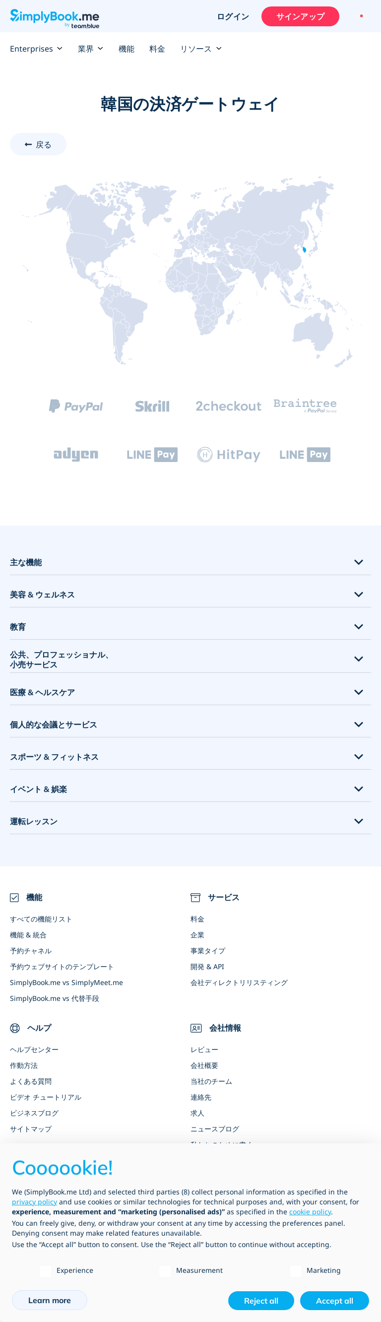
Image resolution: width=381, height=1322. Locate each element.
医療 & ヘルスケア (42, 692)
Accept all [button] (334, 1301)
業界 (91, 48)
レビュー (204, 1049)
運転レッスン (34, 821)
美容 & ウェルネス (42, 594)
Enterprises (36, 48)
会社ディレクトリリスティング (239, 982)
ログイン (232, 16)
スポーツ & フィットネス (54, 757)
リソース (201, 48)
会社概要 (204, 1065)
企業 (197, 934)
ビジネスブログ (34, 1113)
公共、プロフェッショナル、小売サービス (61, 660)
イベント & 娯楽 (38, 789)
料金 (157, 48)
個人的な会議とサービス (53, 724)
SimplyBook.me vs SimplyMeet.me (66, 982)
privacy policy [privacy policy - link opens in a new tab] (34, 1201)
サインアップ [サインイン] (300, 16)
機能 (126, 48)
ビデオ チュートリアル (45, 1097)
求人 (197, 1113)
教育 (18, 627)
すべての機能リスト (41, 919)
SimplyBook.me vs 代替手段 (54, 998)
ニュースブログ (214, 1128)
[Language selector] (360, 16)
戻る (44, 144)
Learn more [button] (49, 1300)
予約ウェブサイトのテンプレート (62, 966)
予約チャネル (31, 950)
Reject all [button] (261, 1301)
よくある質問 (31, 1081)
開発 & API (207, 966)
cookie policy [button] (310, 1211)
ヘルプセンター (34, 1049)
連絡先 (200, 1097)
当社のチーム (211, 1081)
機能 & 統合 (28, 934)
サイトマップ (31, 1128)
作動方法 (24, 1065)
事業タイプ (207, 950)
